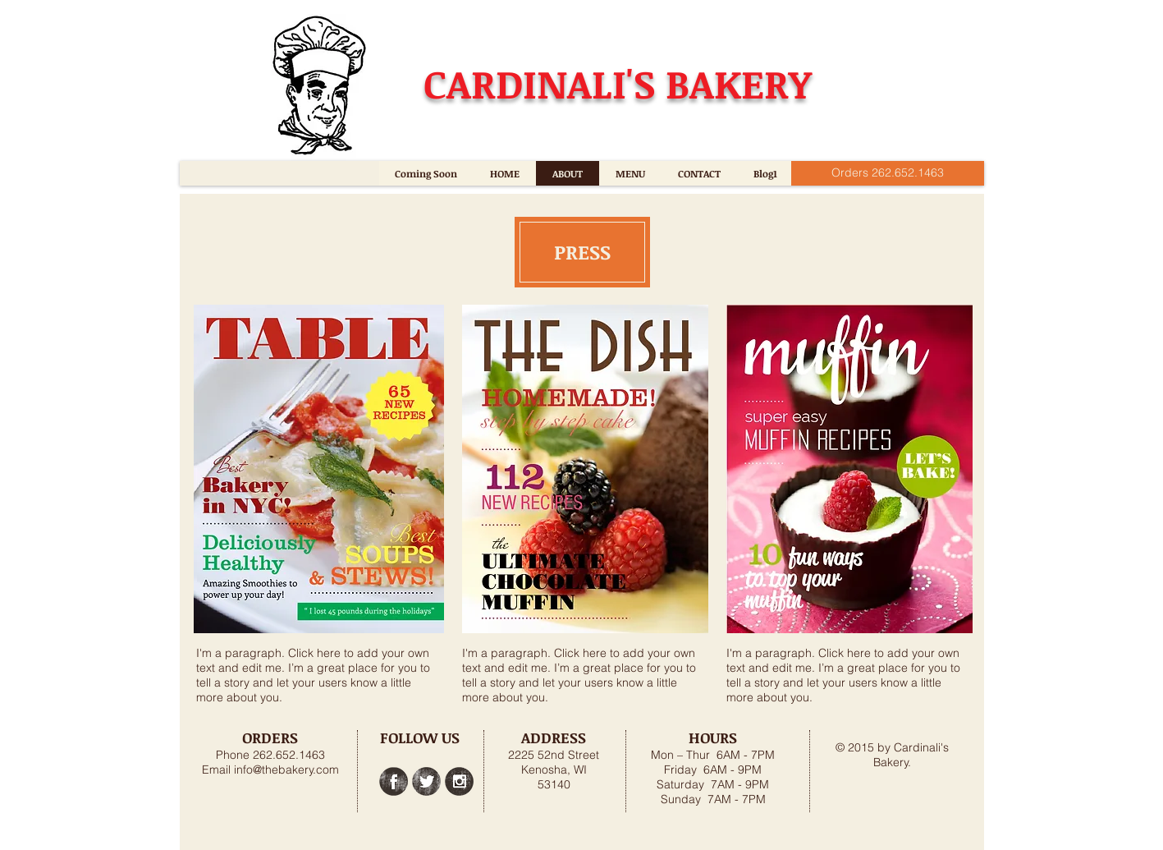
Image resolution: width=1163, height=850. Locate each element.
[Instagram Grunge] (459, 781)
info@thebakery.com (286, 769)
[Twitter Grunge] (426, 781)
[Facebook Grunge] (393, 781)
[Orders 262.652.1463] (887, 173)
